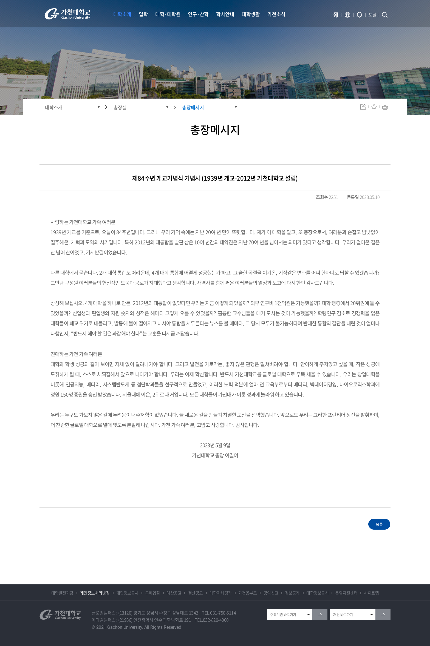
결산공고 (195, 593)
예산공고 (173, 593)
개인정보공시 (127, 593)
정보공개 (292, 593)
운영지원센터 (346, 593)
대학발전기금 (62, 593)
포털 (372, 15)
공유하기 (363, 107)
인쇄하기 (385, 107)
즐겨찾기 (374, 107)
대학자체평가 (221, 593)
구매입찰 (152, 593)
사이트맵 (371, 593)
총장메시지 (193, 107)
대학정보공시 (317, 593)
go (319, 614)
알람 (359, 15)
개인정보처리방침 (95, 593)
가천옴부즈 (247, 593)
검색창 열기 (385, 15)
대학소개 (54, 107)
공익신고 (271, 593)
